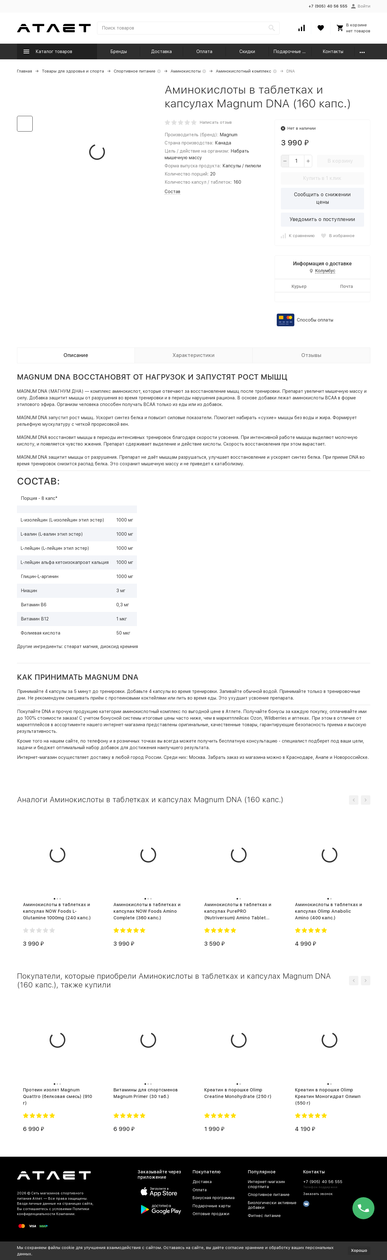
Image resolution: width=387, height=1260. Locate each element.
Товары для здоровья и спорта (73, 71)
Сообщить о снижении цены (322, 198)
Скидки (247, 51)
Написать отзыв (216, 122)
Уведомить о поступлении (322, 219)
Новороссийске (351, 757)
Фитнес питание (264, 1215)
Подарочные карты (292, 51)
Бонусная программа (214, 1197)
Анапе (322, 757)
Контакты (333, 51)
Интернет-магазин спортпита (266, 1184)
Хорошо (359, 1250)
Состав (172, 191)
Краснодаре (299, 757)
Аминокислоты (186, 71)
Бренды (118, 51)
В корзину (340, 161)
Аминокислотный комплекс (243, 71)
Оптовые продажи (211, 1213)
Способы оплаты (315, 319)
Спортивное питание (134, 71)
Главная (24, 71)
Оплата (204, 51)
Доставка (161, 51)
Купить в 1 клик (322, 178)
